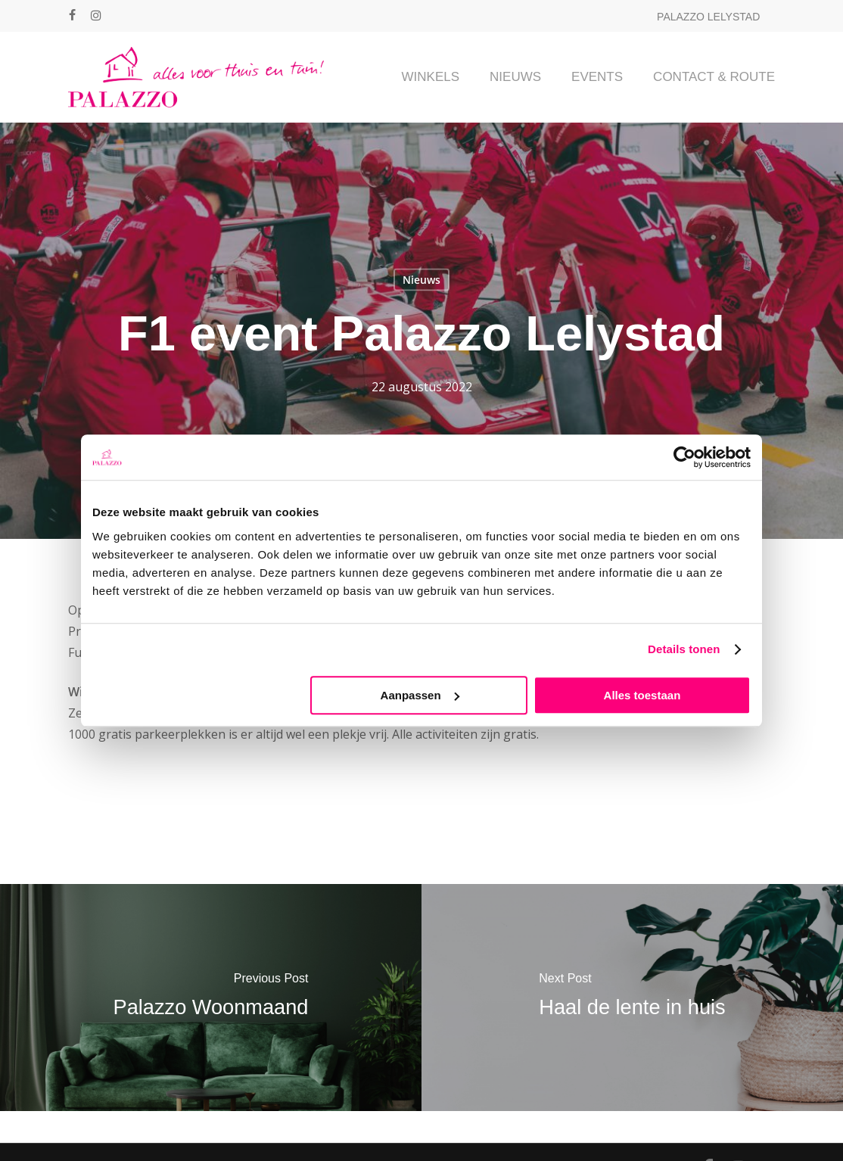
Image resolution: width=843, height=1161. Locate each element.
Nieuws (421, 279)
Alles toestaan (642, 695)
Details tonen (684, 649)
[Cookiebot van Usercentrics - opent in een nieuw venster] (684, 457)
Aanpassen (420, 695)
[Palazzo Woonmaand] (211, 997)
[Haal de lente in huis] (632, 997)
